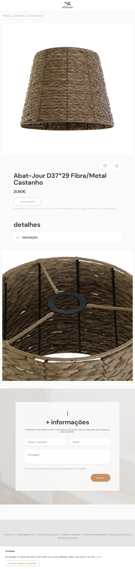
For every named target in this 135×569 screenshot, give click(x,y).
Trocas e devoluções (47, 535)
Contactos (9, 535)
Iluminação (19, 15)
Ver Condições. (79, 468)
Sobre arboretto (26, 535)
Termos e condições (70, 535)
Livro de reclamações (67, 538)
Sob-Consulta (27, 201)
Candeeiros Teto (36, 15)
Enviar (100, 477)
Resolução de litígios (119, 535)
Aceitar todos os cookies (22, 563)
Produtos (6, 15)
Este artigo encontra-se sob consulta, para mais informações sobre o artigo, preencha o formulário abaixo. (65, 208)
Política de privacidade (95, 535)
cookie (98, 556)
